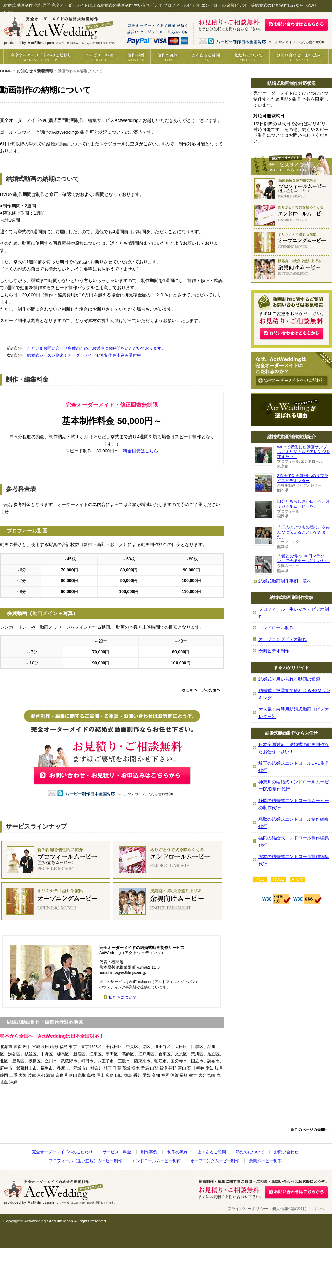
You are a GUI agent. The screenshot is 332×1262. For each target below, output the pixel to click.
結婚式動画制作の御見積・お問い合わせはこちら (296, 24)
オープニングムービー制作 (214, 1160)
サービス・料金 (117, 1152)
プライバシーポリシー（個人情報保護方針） (268, 1208)
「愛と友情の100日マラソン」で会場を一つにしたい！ (303, 558)
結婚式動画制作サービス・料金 (99, 56)
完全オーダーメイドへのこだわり (40, 56)
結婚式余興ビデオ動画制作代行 (291, 269)
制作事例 (149, 1152)
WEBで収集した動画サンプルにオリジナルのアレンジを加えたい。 (303, 452)
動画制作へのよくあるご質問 (206, 56)
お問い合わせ (286, 1152)
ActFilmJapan (61, 1221)
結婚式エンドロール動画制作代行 (167, 859)
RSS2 (278, 879)
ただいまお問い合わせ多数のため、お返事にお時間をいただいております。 (96, 348)
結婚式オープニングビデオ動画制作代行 (291, 242)
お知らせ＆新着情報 (35, 71)
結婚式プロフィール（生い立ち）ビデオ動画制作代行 (291, 188)
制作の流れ (167, 56)
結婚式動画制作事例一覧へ (284, 581)
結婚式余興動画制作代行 (167, 901)
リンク (319, 1208)
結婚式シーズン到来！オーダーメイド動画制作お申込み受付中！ (86, 355)
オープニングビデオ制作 (282, 639)
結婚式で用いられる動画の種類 (289, 679)
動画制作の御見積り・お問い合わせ (299, 56)
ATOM (297, 879)
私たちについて (248, 56)
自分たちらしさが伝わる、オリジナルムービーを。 (303, 503)
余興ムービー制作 (265, 1160)
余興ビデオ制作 (273, 650)
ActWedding (35, 1221)
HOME (6, 71)
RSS (260, 879)
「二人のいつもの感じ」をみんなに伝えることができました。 (303, 532)
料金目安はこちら (140, 450)
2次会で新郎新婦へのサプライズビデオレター (302, 478)
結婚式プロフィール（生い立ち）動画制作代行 (56, 859)
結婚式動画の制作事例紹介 (135, 56)
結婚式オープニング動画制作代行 (56, 901)
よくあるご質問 (212, 1152)
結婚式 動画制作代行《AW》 (59, 30)
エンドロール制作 (276, 627)
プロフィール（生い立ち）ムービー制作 (85, 1160)
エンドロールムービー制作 (156, 1160)
